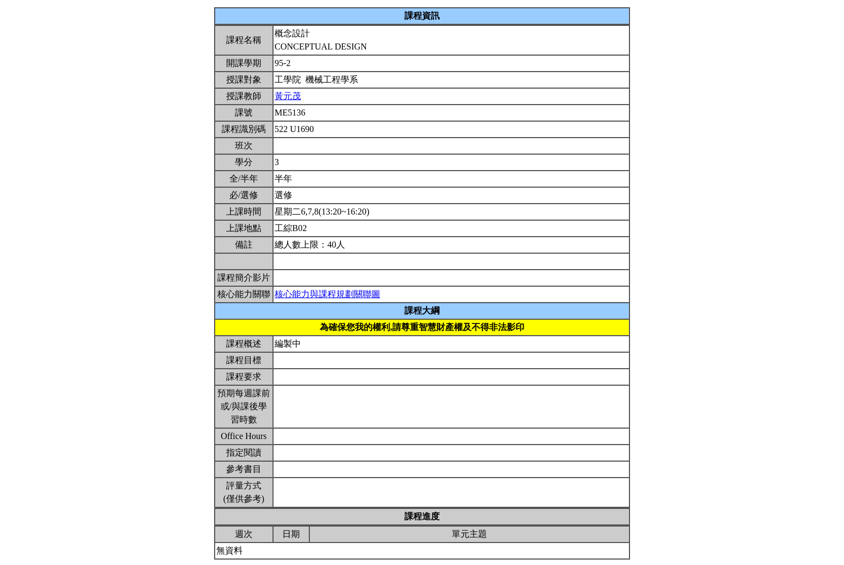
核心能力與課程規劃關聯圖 (327, 294)
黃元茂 (288, 96)
